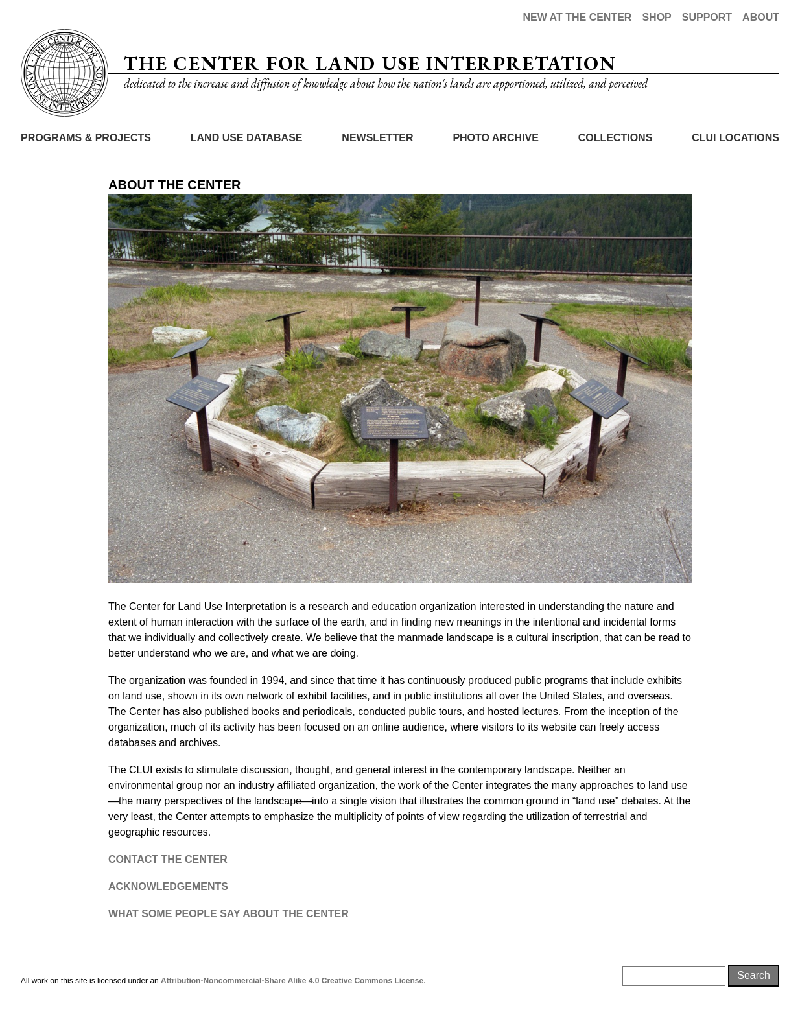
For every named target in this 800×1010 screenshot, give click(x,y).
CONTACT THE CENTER (168, 859)
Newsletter (377, 137)
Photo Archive (495, 137)
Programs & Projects (86, 137)
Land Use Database (247, 137)
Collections (615, 137)
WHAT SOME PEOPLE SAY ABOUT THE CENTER (228, 913)
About (760, 17)
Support (707, 17)
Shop (656, 17)
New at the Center (577, 17)
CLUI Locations (735, 137)
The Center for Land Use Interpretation (370, 63)
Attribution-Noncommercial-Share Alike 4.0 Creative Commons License (292, 980)
